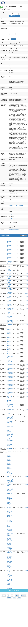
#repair (14, 597)
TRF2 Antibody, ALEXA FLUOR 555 (10, 249)
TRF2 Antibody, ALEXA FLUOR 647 (10, 257)
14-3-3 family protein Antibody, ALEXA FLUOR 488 (10, 399)
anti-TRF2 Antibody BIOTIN (9, 277)
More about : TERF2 (18, 205)
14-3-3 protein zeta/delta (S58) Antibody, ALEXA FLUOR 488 (10, 405)
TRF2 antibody (10, 324)
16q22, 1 (11, 214)
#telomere (17, 595)
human (26, 239)
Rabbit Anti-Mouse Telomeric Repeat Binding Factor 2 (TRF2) (10, 472)
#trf (8, 595)
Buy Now (14, 15)
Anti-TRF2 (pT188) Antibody (9, 301)
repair (18, 34)
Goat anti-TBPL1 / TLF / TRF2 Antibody (10, 305)
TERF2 (11, 205)
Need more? (14, 39)
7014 (10, 218)
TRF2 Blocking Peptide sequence (10, 455)
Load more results (14, 590)
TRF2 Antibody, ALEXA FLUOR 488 (10, 241)
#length (19, 597)
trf (19, 29)
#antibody (4, 595)
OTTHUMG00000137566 (14, 229)
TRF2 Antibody (10, 333)
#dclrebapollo (23, 595)
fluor (23, 29)
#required (9, 597)
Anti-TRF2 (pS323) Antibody (9, 297)
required (12, 34)
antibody (13, 29)
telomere (14, 31)
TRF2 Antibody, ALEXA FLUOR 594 (10, 253)
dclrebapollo (21, 31)
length (24, 34)
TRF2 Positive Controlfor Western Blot (9, 467)
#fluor (12, 595)
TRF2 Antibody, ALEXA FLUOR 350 (10, 245)
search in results (23, 235)
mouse (26, 469)
